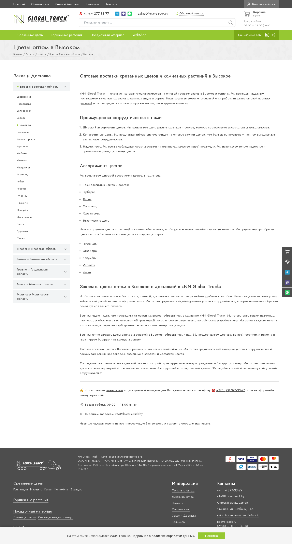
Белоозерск (24, 111)
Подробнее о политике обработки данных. (163, 536)
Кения (48, 489)
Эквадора (90, 251)
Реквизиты (92, 4)
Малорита (22, 210)
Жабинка (22, 153)
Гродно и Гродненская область (32, 271)
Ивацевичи (23, 167)
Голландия (20, 489)
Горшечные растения (66, 34)
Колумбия (61, 489)
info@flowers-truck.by (129, 414)
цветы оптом (114, 390)
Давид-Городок (26, 139)
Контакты (111, 4)
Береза (21, 118)
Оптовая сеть (40, 4)
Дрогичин (23, 146)
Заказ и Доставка (67, 4)
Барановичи (24, 97)
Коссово (21, 189)
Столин (21, 238)
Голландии (90, 243)
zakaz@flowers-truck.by (153, 13)
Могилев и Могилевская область (33, 296)
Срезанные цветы (30, 34)
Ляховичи (22, 203)
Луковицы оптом (24, 517)
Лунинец (22, 196)
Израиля (89, 265)
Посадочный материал (107, 34)
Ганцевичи (23, 132)
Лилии (87, 199)
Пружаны (22, 231)
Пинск (20, 224)
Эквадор (76, 489)
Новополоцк (24, 104)
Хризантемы (91, 213)
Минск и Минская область (35, 284)
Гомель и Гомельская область (37, 259)
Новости (19, 4)
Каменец (22, 174)
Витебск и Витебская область (36, 249)
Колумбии (90, 258)
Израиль (36, 489)
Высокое (25, 125)
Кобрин (21, 181)
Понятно (211, 536)
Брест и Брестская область (39, 86)
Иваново (22, 160)
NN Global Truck (213, 315)
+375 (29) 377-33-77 (230, 390)
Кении (87, 272)
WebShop (139, 34)
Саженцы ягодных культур (55, 517)
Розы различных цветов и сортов (105, 185)
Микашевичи (24, 217)
